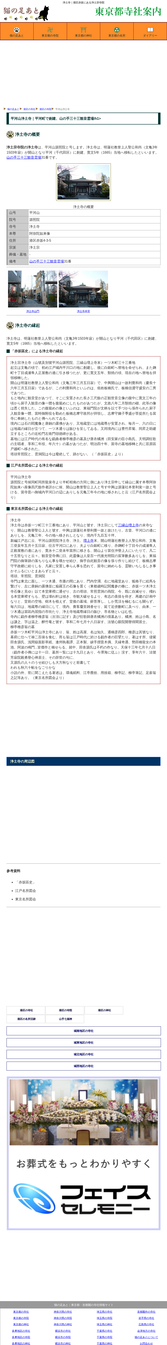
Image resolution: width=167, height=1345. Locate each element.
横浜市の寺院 (63, 1337)
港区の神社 (104, 1010)
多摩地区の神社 (21, 1343)
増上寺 (88, 540)
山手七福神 (65, 1019)
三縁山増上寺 (128, 525)
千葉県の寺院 (104, 1337)
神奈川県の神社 (63, 1324)
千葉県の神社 (104, 1343)
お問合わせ (146, 1343)
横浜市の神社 (63, 1343)
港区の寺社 (29, 109)
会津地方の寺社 (146, 1330)
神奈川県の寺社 (63, 1311)
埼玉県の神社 (104, 1324)
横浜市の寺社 (63, 1330)
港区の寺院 (45, 109)
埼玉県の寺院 (104, 1318)
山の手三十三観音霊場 (24, 157)
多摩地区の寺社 (21, 1330)
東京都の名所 (116, 31)
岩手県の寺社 (146, 1318)
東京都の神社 (83, 31)
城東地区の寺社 (83, 1042)
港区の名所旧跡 (26, 1019)
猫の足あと (17, 31)
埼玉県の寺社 (104, 1311)
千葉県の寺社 (104, 1330)
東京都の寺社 (21, 1311)
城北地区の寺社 (83, 1054)
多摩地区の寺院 (21, 1337)
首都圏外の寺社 (146, 1311)
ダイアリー (150, 31)
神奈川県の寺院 (63, 1318)
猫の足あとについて (146, 1337)
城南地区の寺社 (83, 1030)
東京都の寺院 (50, 31)
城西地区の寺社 (83, 1066)
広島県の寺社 (146, 1324)
